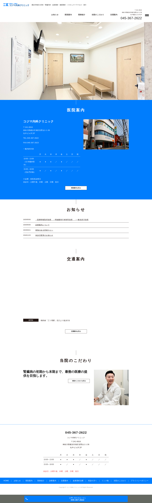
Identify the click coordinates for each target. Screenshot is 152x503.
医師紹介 (81, 15)
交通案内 (113, 15)
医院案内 (68, 15)
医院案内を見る (76, 190)
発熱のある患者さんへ (44, 233)
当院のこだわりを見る (76, 392)
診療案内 (52, 484)
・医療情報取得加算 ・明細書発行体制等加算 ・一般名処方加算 (62, 222)
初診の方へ (92, 484)
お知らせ (54, 15)
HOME (6, 484)
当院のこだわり (98, 15)
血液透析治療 (78, 484)
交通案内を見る (76, 334)
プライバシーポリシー (139, 484)
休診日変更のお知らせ (44, 238)
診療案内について (42, 227)
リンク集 (105, 484)
